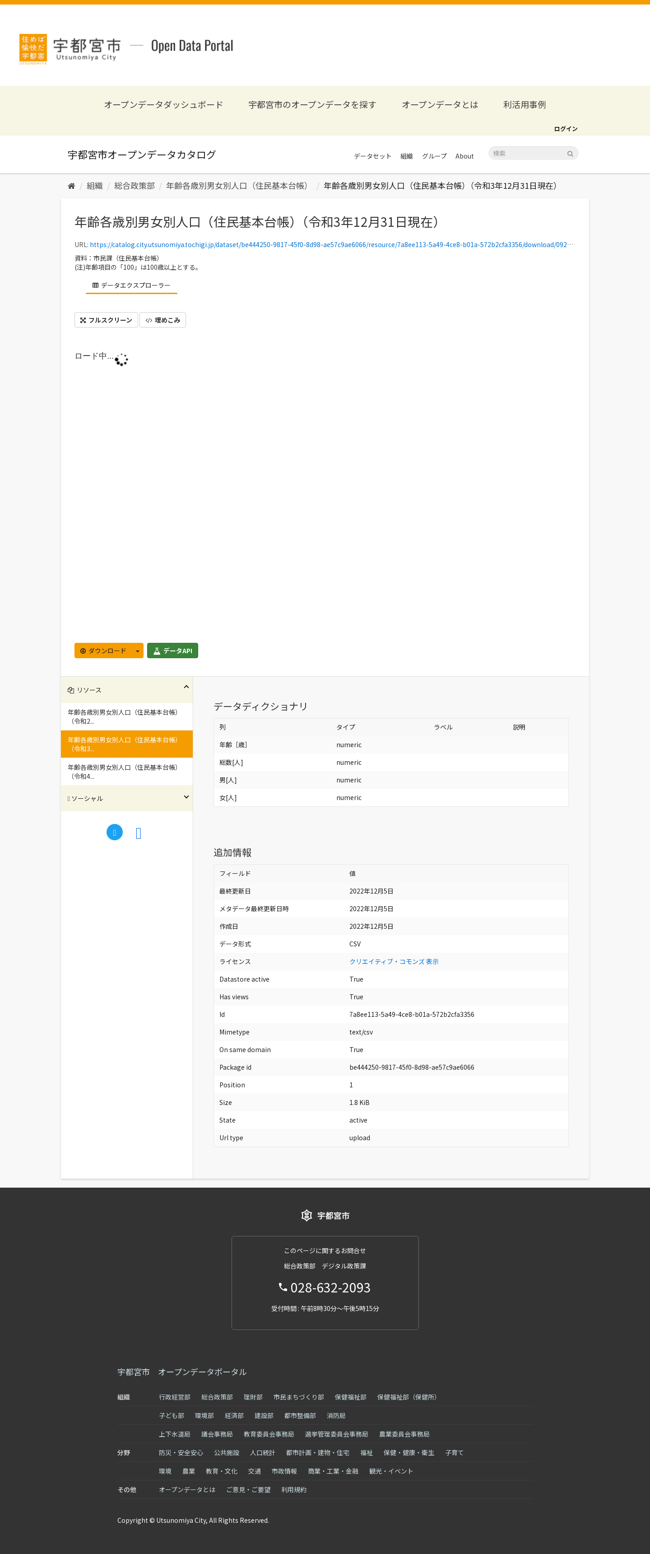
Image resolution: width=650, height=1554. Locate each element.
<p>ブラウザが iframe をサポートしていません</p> (325, 494)
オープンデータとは (440, 104)
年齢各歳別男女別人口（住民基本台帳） (239, 185)
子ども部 (171, 1415)
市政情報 (284, 1470)
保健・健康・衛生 (409, 1452)
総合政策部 (134, 185)
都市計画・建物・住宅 (317, 1452)
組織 (406, 155)
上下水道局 (174, 1433)
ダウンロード (103, 650)
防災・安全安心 (181, 1452)
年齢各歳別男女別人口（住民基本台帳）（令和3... (124, 744)
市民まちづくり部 (299, 1396)
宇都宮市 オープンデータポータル (182, 1371)
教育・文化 (221, 1470)
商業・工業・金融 (333, 1470)
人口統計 (262, 1452)
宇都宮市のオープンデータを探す (312, 104)
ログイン (566, 128)
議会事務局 (217, 1433)
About (464, 155)
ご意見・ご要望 (248, 1489)
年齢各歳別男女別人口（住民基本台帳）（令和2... (124, 716)
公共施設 (226, 1452)
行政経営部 (174, 1396)
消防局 (336, 1415)
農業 (188, 1470)
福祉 (366, 1452)
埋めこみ (162, 319)
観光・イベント (391, 1470)
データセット (373, 155)
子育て (454, 1452)
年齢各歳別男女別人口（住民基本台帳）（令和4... (124, 772)
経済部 (234, 1415)
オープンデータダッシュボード (163, 104)
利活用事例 (524, 104)
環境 (165, 1470)
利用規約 (293, 1489)
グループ (434, 155)
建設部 (264, 1415)
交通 (254, 1470)
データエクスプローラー (132, 285)
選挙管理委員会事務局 (336, 1433)
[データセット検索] (533, 153)
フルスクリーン (106, 319)
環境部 (204, 1415)
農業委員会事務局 (404, 1433)
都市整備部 (300, 1415)
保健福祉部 (351, 1396)
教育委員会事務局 (269, 1433)
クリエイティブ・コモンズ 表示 (394, 961)
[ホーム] (71, 185)
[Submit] (570, 152)
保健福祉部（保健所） (409, 1396)
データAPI (172, 650)
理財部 (253, 1396)
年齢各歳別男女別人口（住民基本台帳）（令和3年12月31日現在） (443, 185)
